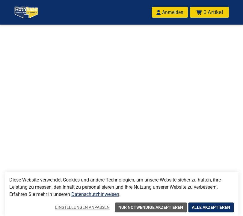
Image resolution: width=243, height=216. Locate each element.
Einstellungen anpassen (82, 207)
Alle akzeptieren (211, 207)
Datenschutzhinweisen (95, 194)
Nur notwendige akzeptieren (150, 207)
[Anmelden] (170, 12)
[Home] (26, 12)
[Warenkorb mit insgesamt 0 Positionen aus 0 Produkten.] (209, 12)
